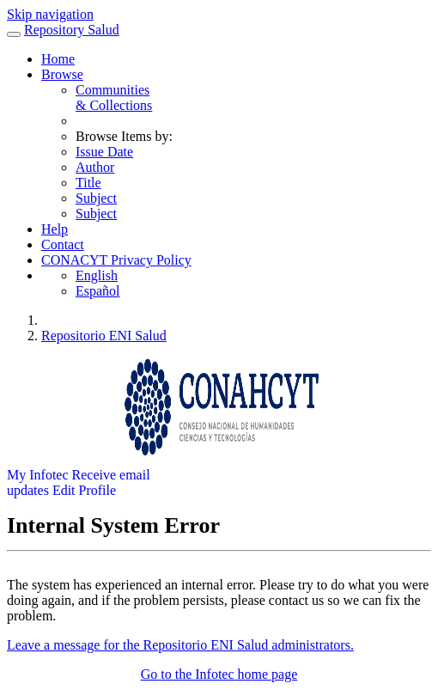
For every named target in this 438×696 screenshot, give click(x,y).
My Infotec (38, 474)
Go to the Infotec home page (219, 674)
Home (58, 59)
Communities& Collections (114, 97)
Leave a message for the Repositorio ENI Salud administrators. (180, 645)
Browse (62, 74)
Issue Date (104, 151)
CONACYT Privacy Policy (116, 260)
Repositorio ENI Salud (104, 335)
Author (95, 167)
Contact (62, 244)
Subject (96, 198)
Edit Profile (84, 490)
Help (54, 229)
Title (88, 182)
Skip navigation (50, 14)
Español (98, 291)
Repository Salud (71, 29)
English (97, 275)
